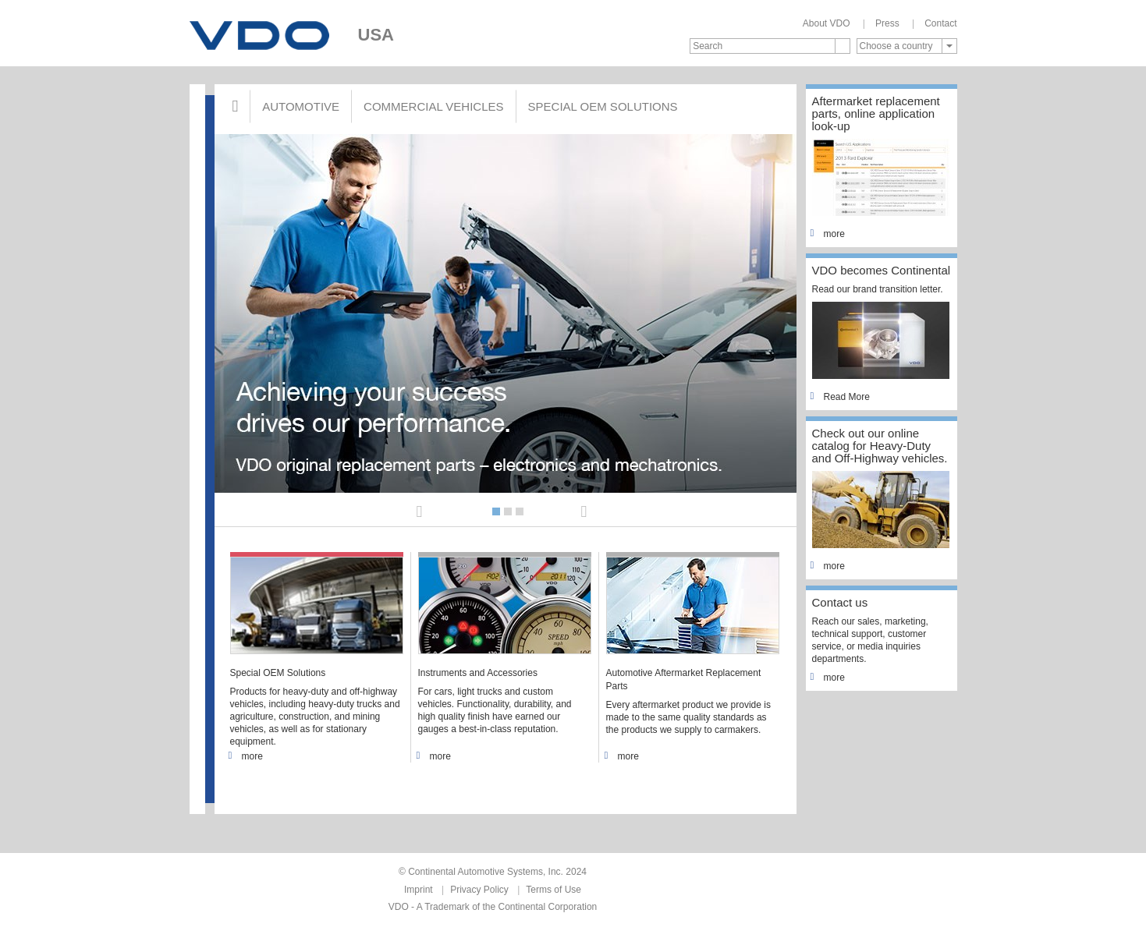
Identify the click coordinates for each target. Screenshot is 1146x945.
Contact (940, 23)
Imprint (418, 889)
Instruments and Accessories (478, 672)
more (246, 756)
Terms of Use (553, 889)
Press (887, 23)
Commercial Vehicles (433, 106)
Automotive (300, 106)
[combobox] (907, 46)
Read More (841, 396)
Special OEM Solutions (603, 106)
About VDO (826, 23)
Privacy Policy (479, 889)
